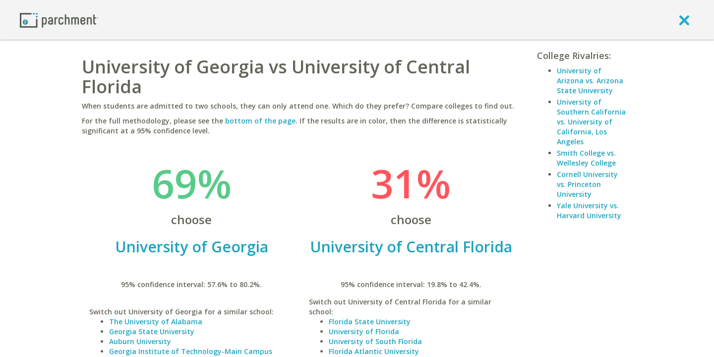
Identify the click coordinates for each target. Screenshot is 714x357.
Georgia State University (151, 331)
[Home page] (59, 19)
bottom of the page (260, 120)
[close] (684, 20)
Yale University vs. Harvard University (589, 210)
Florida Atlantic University (374, 351)
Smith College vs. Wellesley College (586, 158)
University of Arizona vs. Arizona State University (590, 80)
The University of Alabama (155, 321)
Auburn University (140, 341)
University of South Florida (375, 341)
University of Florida (364, 331)
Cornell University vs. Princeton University (587, 184)
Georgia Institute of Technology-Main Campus (190, 351)
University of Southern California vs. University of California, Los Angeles (591, 121)
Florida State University (370, 321)
